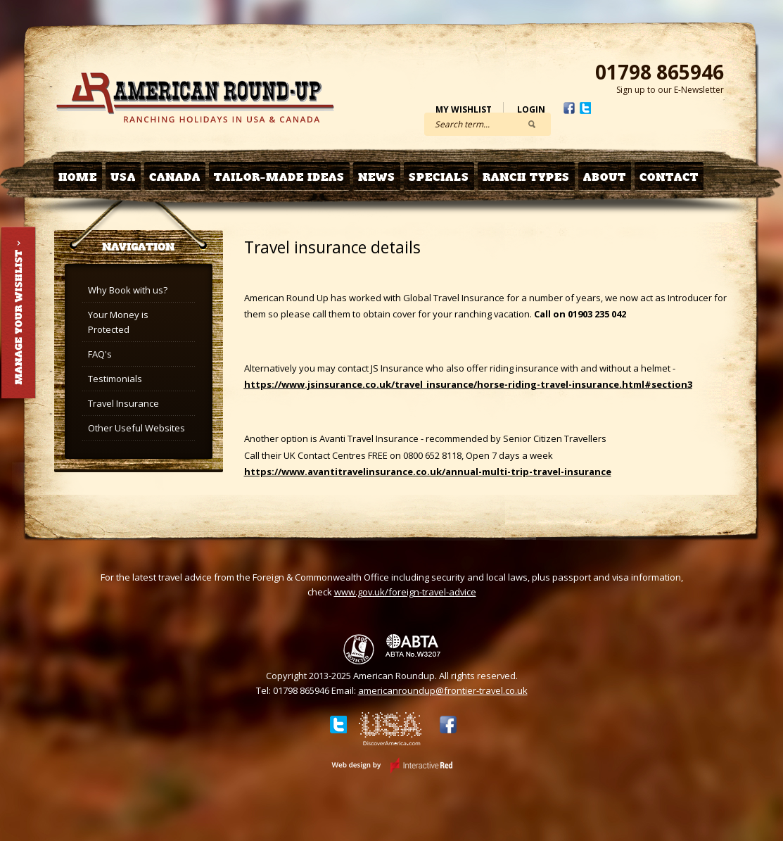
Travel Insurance (123, 403)
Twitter (585, 108)
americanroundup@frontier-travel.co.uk (443, 690)
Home (77, 177)
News (376, 177)
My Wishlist (463, 109)
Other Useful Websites (136, 428)
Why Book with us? (127, 290)
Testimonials (115, 378)
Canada (174, 177)
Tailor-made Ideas (279, 177)
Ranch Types (526, 177)
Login (531, 109)
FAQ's (100, 354)
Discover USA (390, 731)
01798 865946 (659, 71)
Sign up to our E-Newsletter (670, 90)
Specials (439, 177)
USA (123, 177)
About (604, 177)
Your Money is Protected (118, 322)
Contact (669, 177)
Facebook (569, 108)
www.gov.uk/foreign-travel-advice (405, 592)
